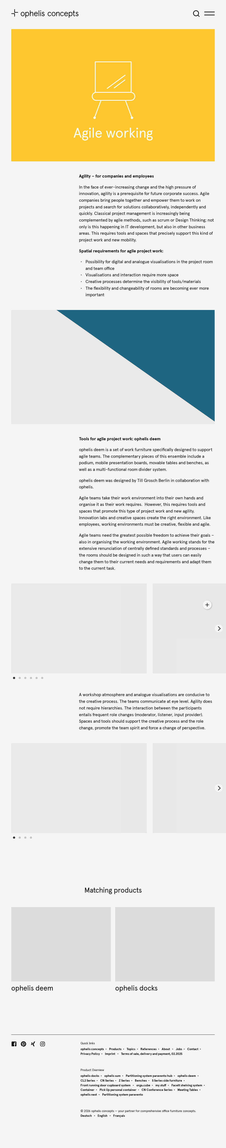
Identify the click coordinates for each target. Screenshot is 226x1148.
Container (87, 1089)
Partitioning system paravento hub (149, 1075)
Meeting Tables (188, 1089)
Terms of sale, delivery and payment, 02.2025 (151, 1053)
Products (115, 1049)
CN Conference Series (157, 1089)
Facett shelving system (186, 1085)
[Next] (219, 628)
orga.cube (143, 1085)
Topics (131, 1049)
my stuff (160, 1085)
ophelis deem (187, 1075)
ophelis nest (89, 1094)
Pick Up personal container (118, 1089)
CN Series (107, 1080)
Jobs (179, 1049)
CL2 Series (88, 1080)
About (166, 1049)
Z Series (124, 1080)
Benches (141, 1080)
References (148, 1049)
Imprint (110, 1053)
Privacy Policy (90, 1053)
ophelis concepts (92, 1049)
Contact (192, 1049)
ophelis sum (112, 1075)
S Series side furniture (167, 1080)
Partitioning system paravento (122, 1094)
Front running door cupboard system (106, 1085)
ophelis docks (90, 1075)
